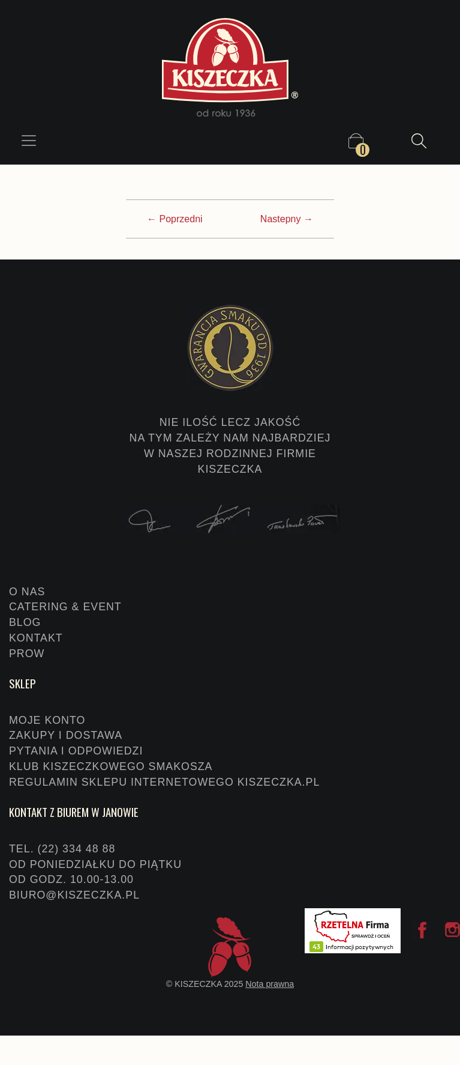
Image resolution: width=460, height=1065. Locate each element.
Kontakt (36, 638)
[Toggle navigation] (29, 141)
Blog (25, 622)
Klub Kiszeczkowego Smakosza (111, 766)
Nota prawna (269, 984)
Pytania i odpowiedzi (76, 751)
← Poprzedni (175, 219)
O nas (27, 592)
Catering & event (65, 607)
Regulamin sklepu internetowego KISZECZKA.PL (164, 782)
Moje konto (47, 720)
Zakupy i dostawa (65, 735)
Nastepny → (286, 219)
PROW (26, 654)
